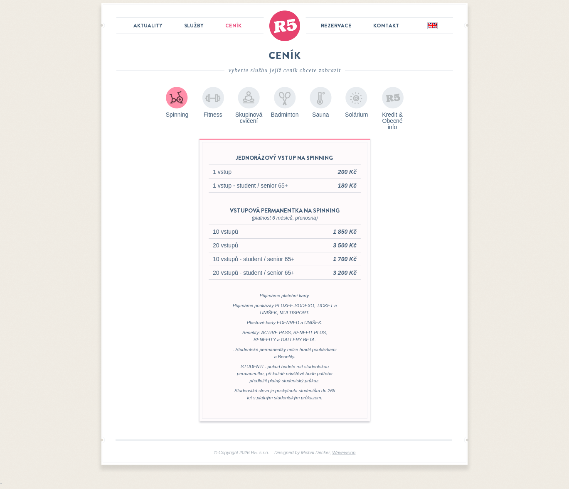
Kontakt (386, 25)
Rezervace (336, 25)
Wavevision (343, 452)
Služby (194, 25)
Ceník (233, 25)
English (432, 26)
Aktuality (148, 25)
